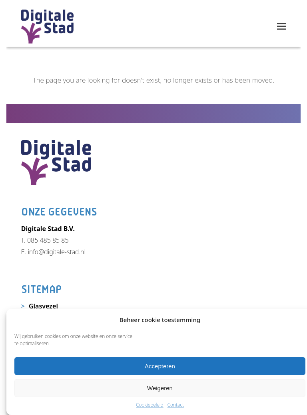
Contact (175, 404)
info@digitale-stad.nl (56, 251)
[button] (281, 26)
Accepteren (160, 366)
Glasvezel (43, 306)
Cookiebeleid (149, 404)
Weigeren (160, 388)
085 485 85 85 (48, 240)
